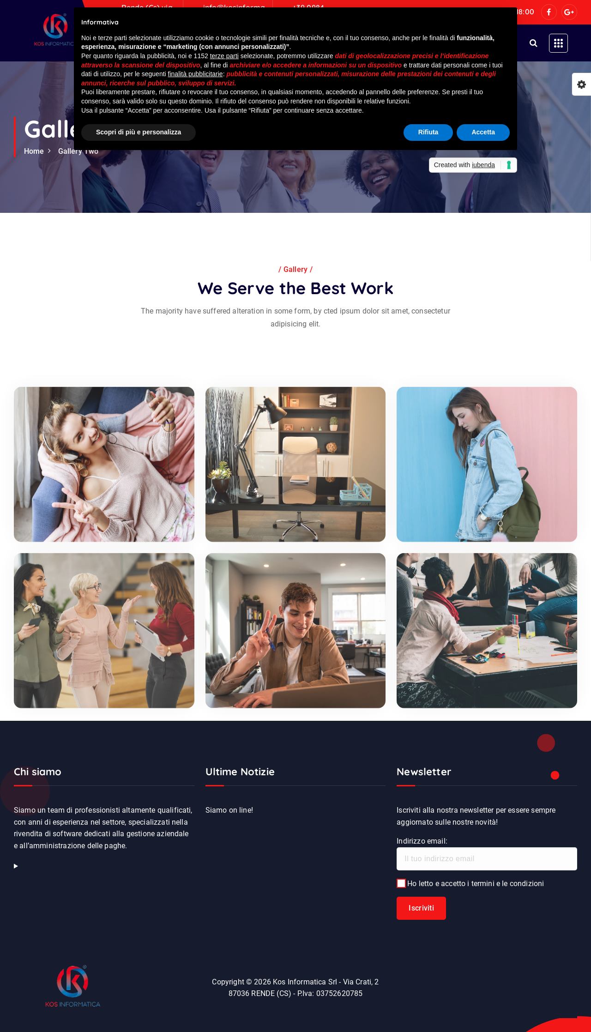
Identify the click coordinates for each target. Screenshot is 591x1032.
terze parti (224, 56)
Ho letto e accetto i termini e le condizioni (470, 883)
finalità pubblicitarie (195, 74)
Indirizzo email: (487, 853)
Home (34, 151)
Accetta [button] (483, 132)
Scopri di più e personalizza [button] (138, 132)
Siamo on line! (229, 810)
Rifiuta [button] (428, 132)
